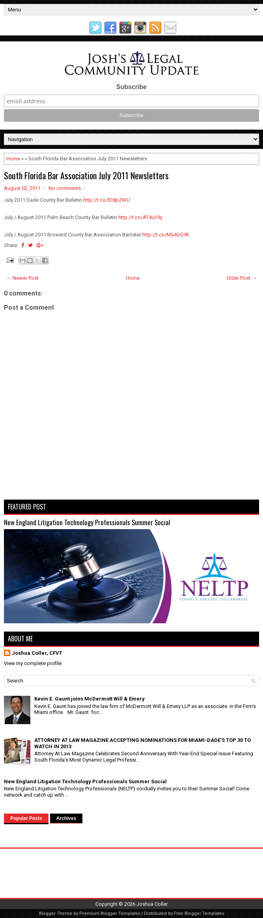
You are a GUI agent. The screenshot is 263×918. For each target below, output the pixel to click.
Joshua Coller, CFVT (37, 653)
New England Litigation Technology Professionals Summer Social (87, 522)
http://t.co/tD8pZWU (106, 200)
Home (13, 159)
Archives (66, 818)
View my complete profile (33, 663)
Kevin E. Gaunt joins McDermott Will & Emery (89, 699)
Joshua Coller (152, 904)
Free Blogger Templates (199, 913)
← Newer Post (22, 278)
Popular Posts (26, 818)
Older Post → (242, 278)
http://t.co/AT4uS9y (140, 217)
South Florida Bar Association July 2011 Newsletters (86, 175)
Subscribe (131, 87)
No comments (64, 188)
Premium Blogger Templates (109, 913)
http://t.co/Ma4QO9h (165, 235)
